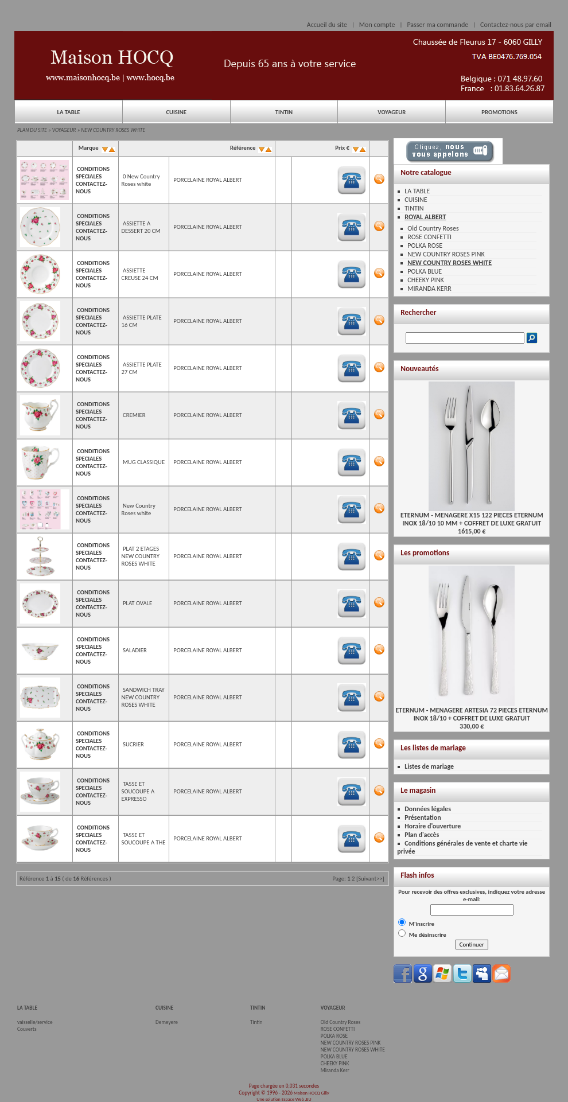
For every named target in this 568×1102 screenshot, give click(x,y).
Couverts (27, 1029)
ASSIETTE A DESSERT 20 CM (141, 227)
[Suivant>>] (370, 878)
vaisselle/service (35, 1022)
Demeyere (166, 1022)
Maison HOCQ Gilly (311, 1093)
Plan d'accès (421, 835)
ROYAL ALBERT (425, 217)
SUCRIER (133, 744)
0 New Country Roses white (141, 180)
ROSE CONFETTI (429, 237)
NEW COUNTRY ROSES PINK (445, 254)
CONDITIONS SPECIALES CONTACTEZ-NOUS (93, 180)
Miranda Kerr (335, 1070)
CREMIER (134, 415)
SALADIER (135, 650)
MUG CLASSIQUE (144, 462)
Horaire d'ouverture (432, 826)
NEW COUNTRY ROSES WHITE (113, 130)
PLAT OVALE (137, 603)
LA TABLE (68, 112)
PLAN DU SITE (32, 130)
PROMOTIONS (499, 112)
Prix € (350, 147)
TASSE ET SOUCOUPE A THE (144, 838)
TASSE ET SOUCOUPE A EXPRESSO (138, 791)
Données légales (427, 809)
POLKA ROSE (424, 246)
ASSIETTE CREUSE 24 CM (140, 274)
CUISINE (176, 112)
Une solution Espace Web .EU (283, 1099)
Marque (96, 147)
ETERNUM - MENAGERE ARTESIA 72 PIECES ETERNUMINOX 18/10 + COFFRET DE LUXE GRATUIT (471, 711)
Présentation (422, 817)
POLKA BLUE (424, 271)
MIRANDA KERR (429, 289)
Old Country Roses (432, 228)
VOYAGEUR (392, 112)
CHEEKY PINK (425, 280)
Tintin (256, 1022)
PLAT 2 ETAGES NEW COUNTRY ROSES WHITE (140, 556)
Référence (250, 147)
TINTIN (284, 112)
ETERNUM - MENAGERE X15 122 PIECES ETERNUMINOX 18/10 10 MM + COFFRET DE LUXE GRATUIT (471, 516)
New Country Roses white (138, 509)
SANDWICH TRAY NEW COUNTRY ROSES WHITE (143, 697)
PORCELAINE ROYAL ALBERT (207, 180)
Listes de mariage (429, 766)
